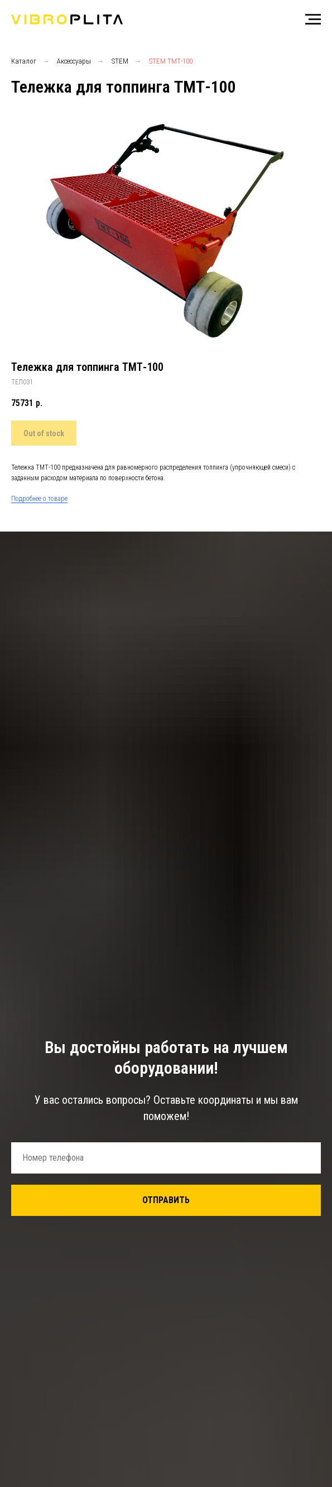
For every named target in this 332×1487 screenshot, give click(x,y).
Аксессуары (74, 61)
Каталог (23, 61)
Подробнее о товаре (39, 499)
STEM (120, 61)
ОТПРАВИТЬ (166, 1200)
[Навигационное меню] (313, 19)
